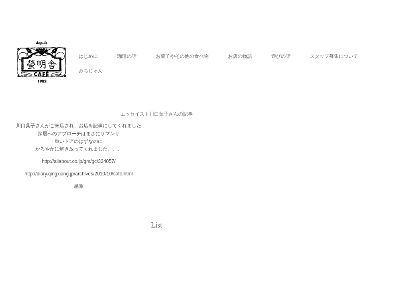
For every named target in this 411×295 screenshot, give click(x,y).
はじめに (88, 56)
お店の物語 (240, 56)
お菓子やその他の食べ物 (182, 56)
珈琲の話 (126, 56)
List (156, 225)
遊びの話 (281, 56)
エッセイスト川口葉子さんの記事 (156, 114)
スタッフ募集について (334, 56)
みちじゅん (91, 70)
